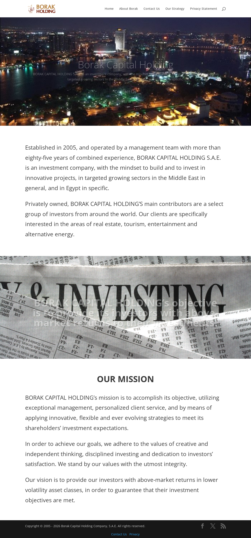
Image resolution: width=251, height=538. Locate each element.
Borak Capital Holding (125, 68)
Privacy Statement (203, 9)
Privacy (134, 534)
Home (109, 9)
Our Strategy (174, 9)
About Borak (128, 9)
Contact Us (151, 9)
